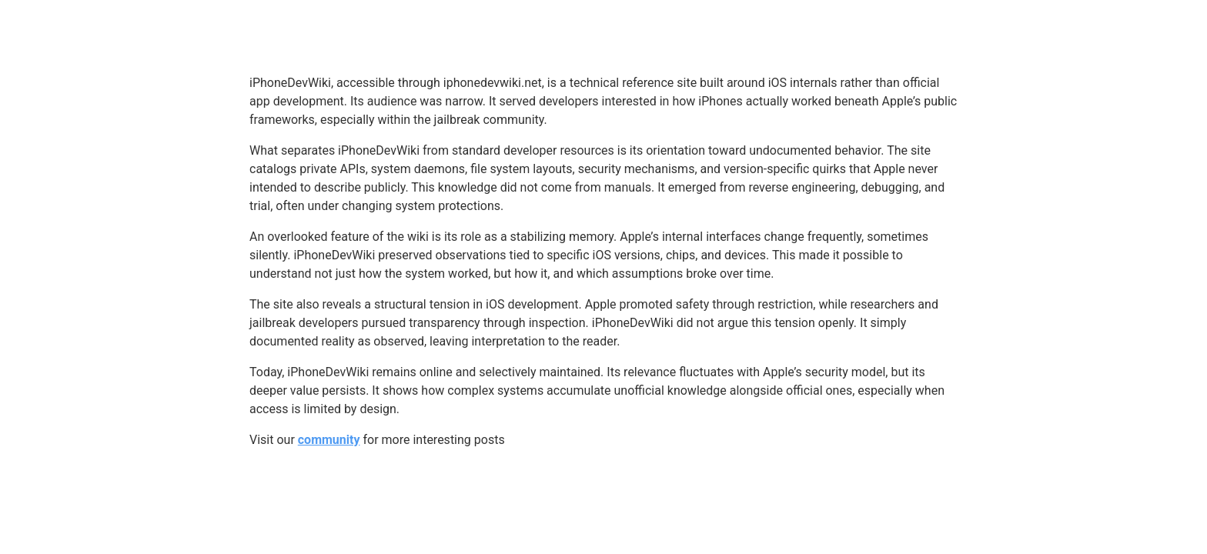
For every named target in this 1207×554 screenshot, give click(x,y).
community (329, 439)
